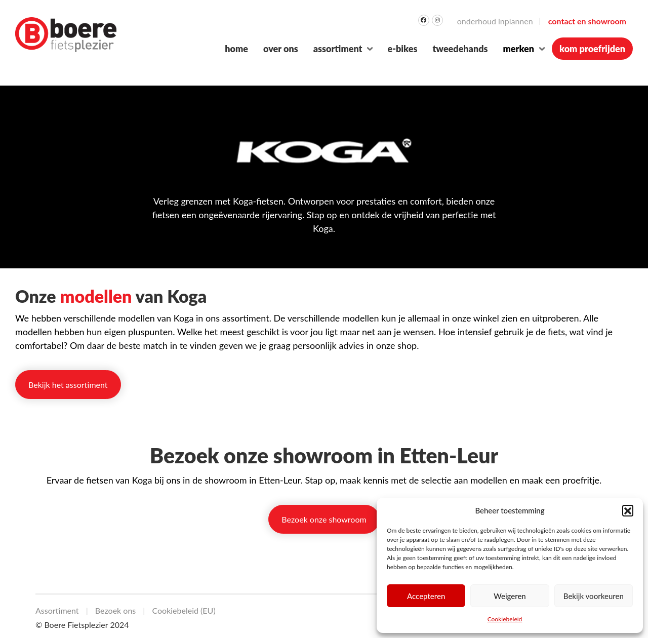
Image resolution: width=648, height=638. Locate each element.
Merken (518, 48)
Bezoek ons (115, 610)
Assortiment (337, 48)
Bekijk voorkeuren (593, 596)
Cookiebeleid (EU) (183, 610)
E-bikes (402, 48)
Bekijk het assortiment (68, 384)
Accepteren (426, 596)
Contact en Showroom (587, 21)
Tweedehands (460, 48)
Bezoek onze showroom (323, 519)
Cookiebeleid (505, 619)
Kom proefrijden (592, 48)
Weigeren (510, 596)
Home (236, 48)
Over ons (280, 48)
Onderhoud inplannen (495, 21)
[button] (628, 510)
